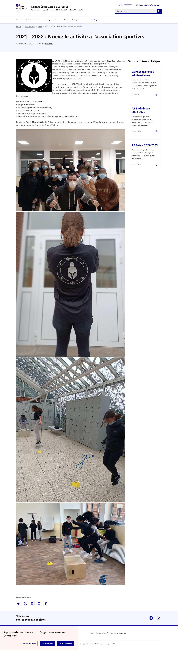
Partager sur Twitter (25, 603)
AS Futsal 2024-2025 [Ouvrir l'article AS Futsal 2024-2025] (145, 145)
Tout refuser (47, 643)
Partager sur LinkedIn (32, 603)
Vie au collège (92, 20)
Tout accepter (65, 643)
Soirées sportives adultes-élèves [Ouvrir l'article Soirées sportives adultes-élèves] (143, 73)
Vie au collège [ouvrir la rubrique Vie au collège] (29, 26)
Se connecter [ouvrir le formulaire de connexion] (126, 5)
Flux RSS (112, 644)
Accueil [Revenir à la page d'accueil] (19, 20)
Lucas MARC (49, 43)
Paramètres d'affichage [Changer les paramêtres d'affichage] (149, 4)
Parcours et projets (71, 20)
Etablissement (32, 20)
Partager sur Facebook (18, 603)
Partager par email (39, 603)
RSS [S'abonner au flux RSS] (159, 618)
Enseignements (50, 20)
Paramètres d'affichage (94, 644)
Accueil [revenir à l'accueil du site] (18, 26)
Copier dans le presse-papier (45, 603)
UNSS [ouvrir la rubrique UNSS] (40, 26)
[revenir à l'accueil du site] (58, 7)
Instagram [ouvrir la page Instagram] (151, 618)
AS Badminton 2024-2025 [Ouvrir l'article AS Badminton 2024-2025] (141, 110)
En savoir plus (29, 643)
